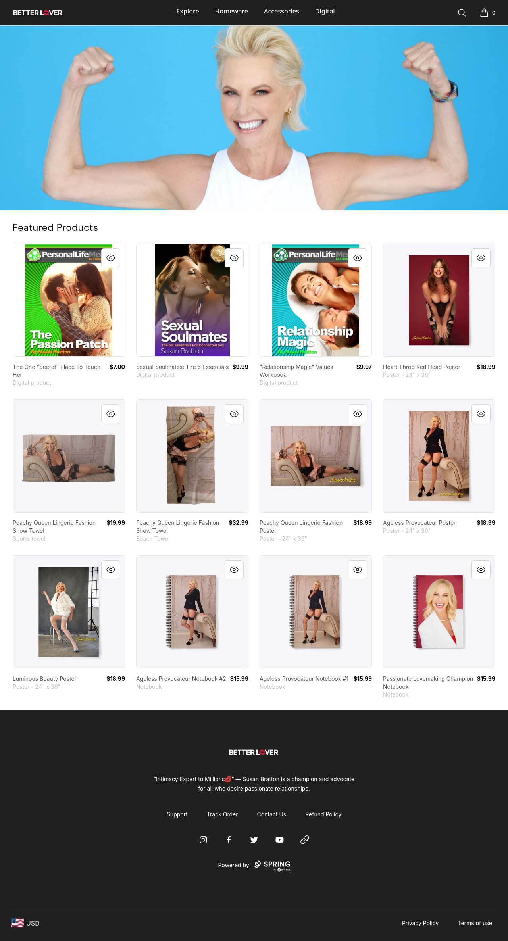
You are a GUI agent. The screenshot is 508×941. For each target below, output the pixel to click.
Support (177, 814)
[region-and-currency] (25, 923)
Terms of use (475, 923)
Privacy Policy (420, 923)
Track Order (222, 814)
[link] (69, 300)
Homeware (231, 11)
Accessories (281, 11)
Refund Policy (323, 814)
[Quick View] (110, 257)
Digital (325, 11)
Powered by (254, 866)
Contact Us (272, 814)
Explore (187, 11)
